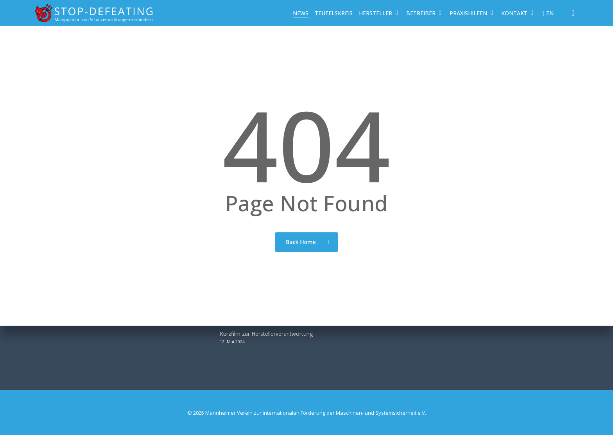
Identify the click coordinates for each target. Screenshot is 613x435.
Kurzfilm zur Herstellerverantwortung (266, 333)
